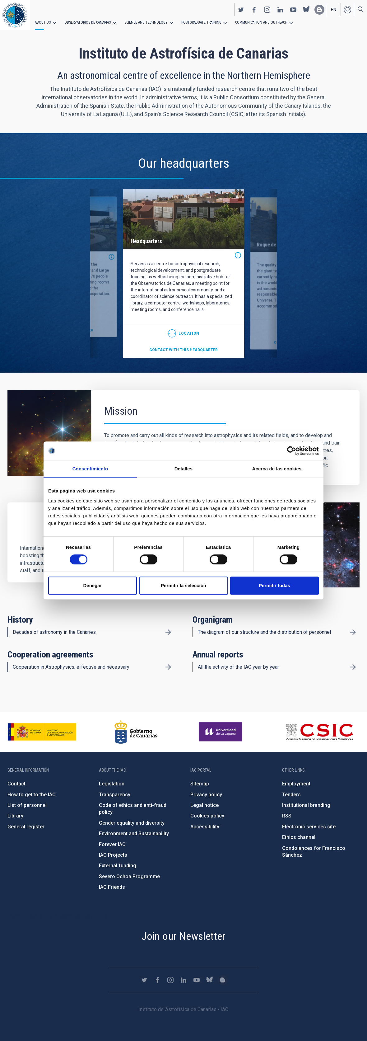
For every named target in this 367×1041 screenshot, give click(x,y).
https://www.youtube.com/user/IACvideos (293, 9)
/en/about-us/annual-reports (353, 667)
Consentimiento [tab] (90, 468)
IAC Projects (113, 855)
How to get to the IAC (31, 795)
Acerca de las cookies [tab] (277, 468)
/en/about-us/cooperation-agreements (168, 667)
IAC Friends (112, 887)
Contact (16, 784)
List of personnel (27, 805)
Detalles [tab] (183, 468)
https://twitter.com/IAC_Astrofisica (241, 9)
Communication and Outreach (261, 22)
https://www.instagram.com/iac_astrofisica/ (267, 9)
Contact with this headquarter (183, 350)
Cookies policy (207, 816)
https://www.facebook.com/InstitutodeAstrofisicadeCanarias (254, 9)
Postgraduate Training (201, 22)
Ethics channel (298, 837)
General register (25, 827)
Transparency (114, 795)
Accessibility (204, 827)
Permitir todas (274, 585)
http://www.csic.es (319, 732)
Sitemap (199, 784)
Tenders (291, 795)
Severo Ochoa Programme (129, 876)
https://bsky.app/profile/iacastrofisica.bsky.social (306, 9)
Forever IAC (112, 844)
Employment (296, 784)
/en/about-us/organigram (353, 632)
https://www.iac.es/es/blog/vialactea (319, 9)
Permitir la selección (183, 585)
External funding (117, 866)
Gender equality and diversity (132, 823)
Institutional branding (306, 805)
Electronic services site (309, 827)
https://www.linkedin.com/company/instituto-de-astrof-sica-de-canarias (280, 9)
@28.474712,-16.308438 (183, 333)
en (333, 9)
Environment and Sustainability (134, 833)
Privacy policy (206, 795)
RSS (286, 816)
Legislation (111, 784)
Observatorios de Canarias (87, 22)
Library (15, 816)
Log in (347, 9)
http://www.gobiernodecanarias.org (136, 731)
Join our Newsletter (183, 936)
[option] (183, 273)
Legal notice (204, 805)
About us (43, 22)
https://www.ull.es (221, 731)
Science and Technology (146, 22)
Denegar (92, 585)
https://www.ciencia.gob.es (42, 732)
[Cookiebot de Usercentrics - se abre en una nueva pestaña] (291, 450)
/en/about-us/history (168, 632)
